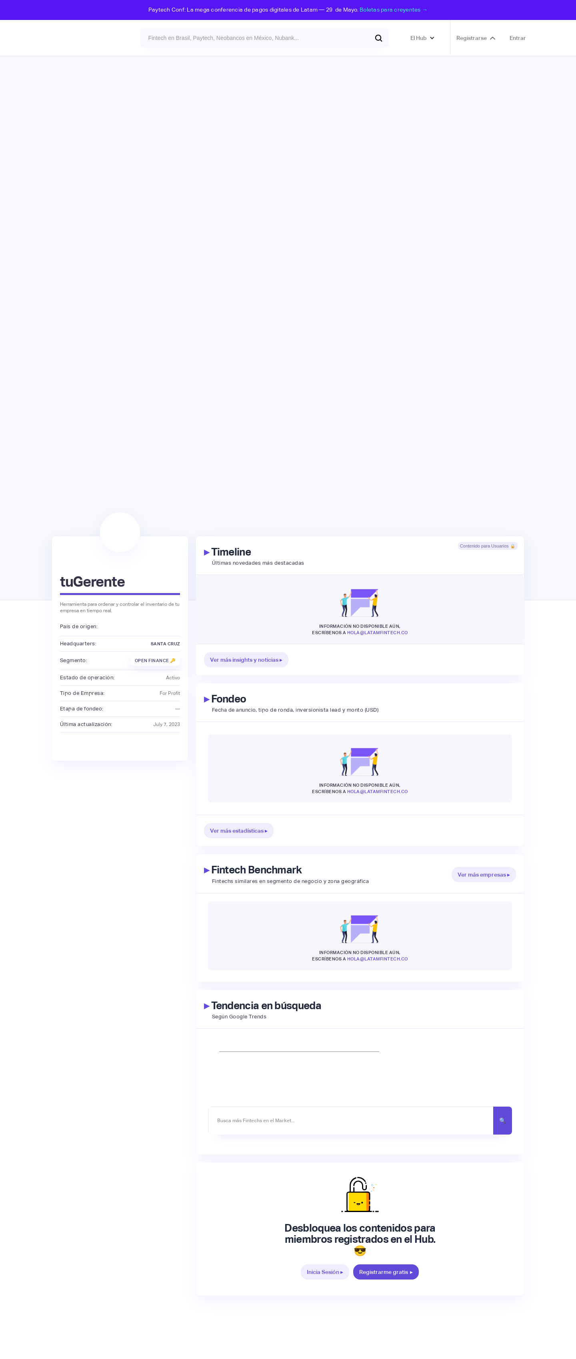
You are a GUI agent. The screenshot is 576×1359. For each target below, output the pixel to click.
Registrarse (471, 38)
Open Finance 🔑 (155, 660)
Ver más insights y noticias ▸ (246, 660)
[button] (422, 38)
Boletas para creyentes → (394, 9)
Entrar (518, 38)
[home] (73, 38)
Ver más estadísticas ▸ (239, 830)
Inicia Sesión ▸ (325, 1272)
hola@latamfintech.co (377, 632)
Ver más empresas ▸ (484, 874)
